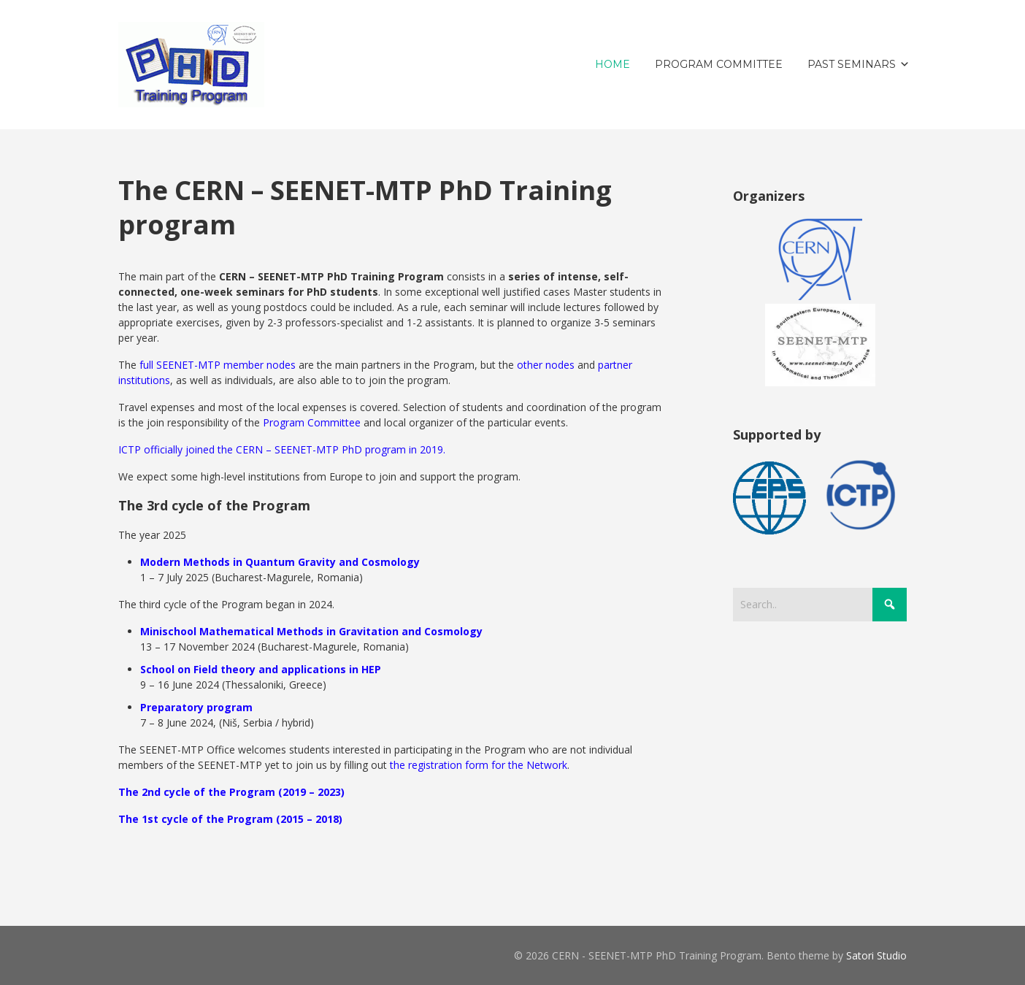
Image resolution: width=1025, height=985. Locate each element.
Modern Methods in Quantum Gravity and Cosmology (280, 562)
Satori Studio (876, 955)
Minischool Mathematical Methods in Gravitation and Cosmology (311, 631)
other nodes (546, 365)
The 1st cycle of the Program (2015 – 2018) (230, 819)
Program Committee (312, 422)
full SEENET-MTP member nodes (217, 365)
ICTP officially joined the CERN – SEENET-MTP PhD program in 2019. (281, 449)
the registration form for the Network (478, 765)
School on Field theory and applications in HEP (260, 669)
